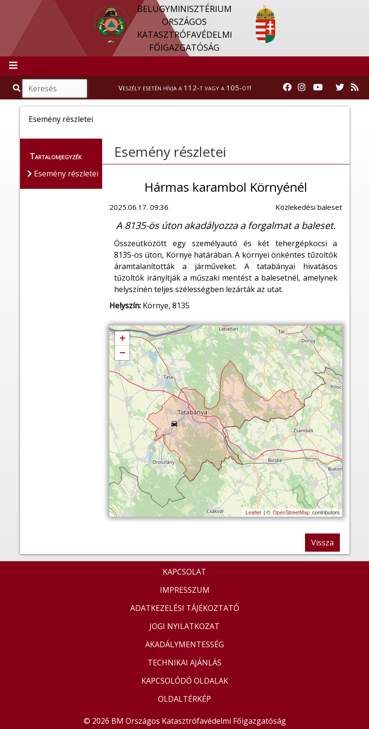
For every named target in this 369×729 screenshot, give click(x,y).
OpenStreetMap (291, 512)
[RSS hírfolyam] (354, 87)
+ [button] (122, 339)
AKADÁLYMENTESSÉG (184, 644)
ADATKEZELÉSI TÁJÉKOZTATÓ (184, 608)
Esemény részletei (170, 151)
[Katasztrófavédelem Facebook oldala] (287, 87)
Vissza (322, 542)
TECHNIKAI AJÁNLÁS (184, 662)
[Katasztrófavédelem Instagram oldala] (301, 87)
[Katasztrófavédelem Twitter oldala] (340, 87)
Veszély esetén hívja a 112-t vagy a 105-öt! (184, 87)
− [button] (122, 353)
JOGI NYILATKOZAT (184, 626)
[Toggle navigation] (13, 66)
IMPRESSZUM (185, 590)
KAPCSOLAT (184, 571)
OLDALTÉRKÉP (184, 699)
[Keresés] (54, 88)
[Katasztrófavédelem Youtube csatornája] (318, 87)
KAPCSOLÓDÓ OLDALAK (184, 680)
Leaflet (253, 512)
